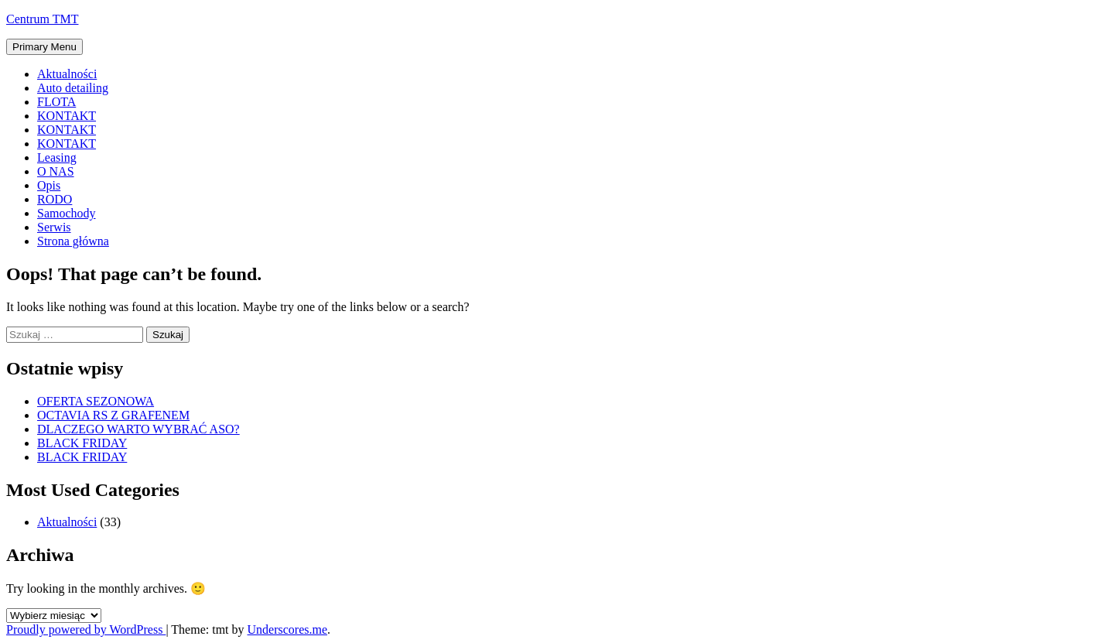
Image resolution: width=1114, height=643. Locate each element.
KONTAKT (66, 115)
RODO (54, 199)
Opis (48, 185)
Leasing (57, 157)
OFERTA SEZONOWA (95, 401)
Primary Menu (44, 47)
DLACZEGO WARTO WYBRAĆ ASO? (138, 429)
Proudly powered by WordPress (86, 629)
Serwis (54, 227)
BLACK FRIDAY (82, 443)
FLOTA (56, 101)
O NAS (55, 171)
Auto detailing (72, 87)
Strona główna (73, 241)
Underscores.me (288, 629)
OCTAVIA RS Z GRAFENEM (113, 415)
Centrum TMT (42, 19)
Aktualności (67, 73)
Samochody (66, 213)
